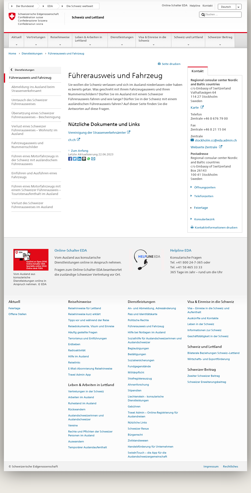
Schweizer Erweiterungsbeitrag (206, 382)
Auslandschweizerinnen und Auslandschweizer (86, 417)
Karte (197, 107)
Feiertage (201, 208)
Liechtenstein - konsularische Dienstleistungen (146, 398)
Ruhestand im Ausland (82, 403)
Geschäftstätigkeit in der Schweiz (208, 336)
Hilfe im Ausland (78, 356)
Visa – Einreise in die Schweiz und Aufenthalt (208, 310)
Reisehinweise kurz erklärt (84, 314)
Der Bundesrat (25, 6)
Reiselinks (74, 362)
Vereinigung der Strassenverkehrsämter (99, 132)
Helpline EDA (180, 250)
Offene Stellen (18, 314)
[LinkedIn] (79, 158)
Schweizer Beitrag (219, 41)
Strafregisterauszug (140, 378)
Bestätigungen (137, 354)
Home (12, 53)
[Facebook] (70, 158)
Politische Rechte (138, 320)
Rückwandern (76, 409)
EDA (50, 6)
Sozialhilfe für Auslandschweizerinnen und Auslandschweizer (155, 340)
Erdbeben (74, 344)
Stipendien (134, 390)
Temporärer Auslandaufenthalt (87, 447)
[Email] (93, 158)
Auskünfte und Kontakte (202, 318)
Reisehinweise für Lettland (84, 308)
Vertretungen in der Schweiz (86, 391)
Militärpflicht (136, 372)
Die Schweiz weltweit (79, 6)
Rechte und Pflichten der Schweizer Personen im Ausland (90, 433)
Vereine (73, 425)
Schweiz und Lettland (188, 41)
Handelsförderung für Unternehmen (150, 447)
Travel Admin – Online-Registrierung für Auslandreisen (153, 414)
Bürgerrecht (135, 434)
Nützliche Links (137, 422)
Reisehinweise (60, 41)
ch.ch (74, 140)
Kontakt (196, 71)
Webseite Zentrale (206, 147)
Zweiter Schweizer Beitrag (203, 376)
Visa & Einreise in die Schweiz (153, 41)
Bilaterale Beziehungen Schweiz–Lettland (213, 353)
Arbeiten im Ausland (81, 397)
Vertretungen (36, 41)
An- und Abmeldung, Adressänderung (152, 308)
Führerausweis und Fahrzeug (146, 326)
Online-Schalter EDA (71, 250)
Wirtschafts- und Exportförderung (208, 359)
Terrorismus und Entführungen (87, 338)
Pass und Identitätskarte (142, 314)
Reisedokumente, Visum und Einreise (91, 326)
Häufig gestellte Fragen (82, 332)
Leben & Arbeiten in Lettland (90, 41)
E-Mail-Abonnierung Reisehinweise (90, 368)
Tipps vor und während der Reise (88, 320)
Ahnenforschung (138, 384)
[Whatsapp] (89, 158)
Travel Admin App (79, 374)
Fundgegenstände (139, 366)
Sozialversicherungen (141, 360)
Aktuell (16, 41)
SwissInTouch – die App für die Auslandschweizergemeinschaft (147, 454)
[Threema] (84, 158)
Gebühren (134, 406)
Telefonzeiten (203, 196)
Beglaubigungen (138, 348)
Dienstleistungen (122, 41)
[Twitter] (75, 158)
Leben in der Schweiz (200, 324)
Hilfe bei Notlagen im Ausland (147, 332)
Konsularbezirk (204, 219)
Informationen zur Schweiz (204, 330)
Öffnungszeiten (204, 187)
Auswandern (76, 441)
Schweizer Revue (138, 428)
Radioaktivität (76, 350)
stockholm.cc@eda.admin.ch (216, 140)
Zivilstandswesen (138, 440)
